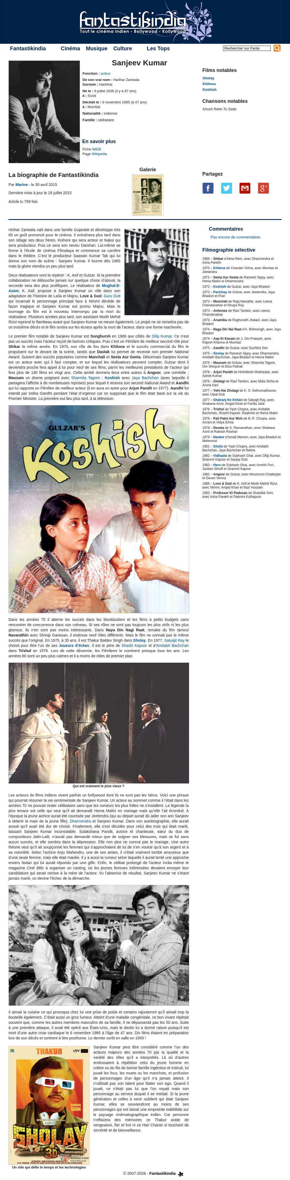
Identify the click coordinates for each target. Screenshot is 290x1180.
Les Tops (158, 48)
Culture (122, 48)
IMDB (96, 149)
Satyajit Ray (174, 640)
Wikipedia (99, 154)
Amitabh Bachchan (172, 645)
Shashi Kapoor (134, 645)
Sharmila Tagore (85, 378)
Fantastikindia (28, 48)
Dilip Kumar (162, 336)
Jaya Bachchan (145, 378)
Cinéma (70, 48)
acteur (105, 73)
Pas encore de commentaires (235, 237)
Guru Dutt (112, 296)
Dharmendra (80, 821)
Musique (96, 48)
